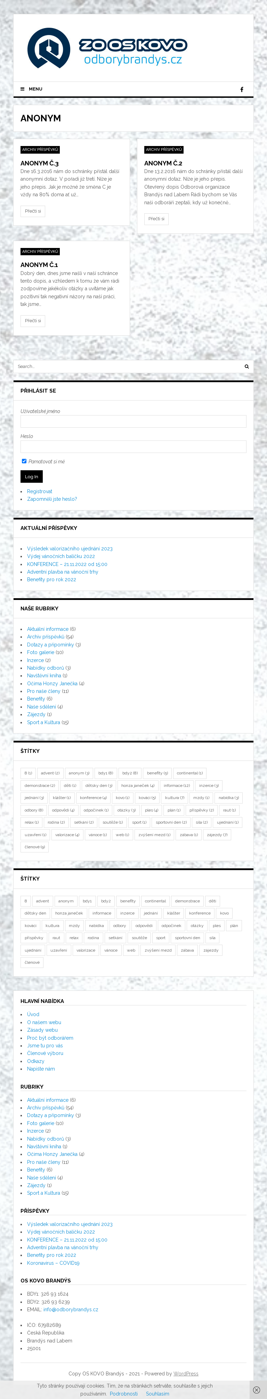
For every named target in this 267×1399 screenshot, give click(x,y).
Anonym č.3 (40, 163)
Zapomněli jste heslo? (52, 499)
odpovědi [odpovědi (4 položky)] (63, 810)
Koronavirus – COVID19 (53, 1263)
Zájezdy (36, 714)
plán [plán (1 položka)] (174, 810)
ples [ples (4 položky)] (151, 810)
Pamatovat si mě (43, 461)
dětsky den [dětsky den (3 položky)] (99, 785)
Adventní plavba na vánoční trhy (62, 572)
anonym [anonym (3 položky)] (79, 773)
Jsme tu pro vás (45, 1045)
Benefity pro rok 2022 (51, 579)
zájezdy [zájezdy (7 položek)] (217, 834)
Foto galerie (40, 652)
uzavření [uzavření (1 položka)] (35, 834)
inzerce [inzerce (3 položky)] (209, 785)
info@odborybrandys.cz (70, 1309)
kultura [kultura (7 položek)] (174, 797)
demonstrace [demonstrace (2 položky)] (40, 785)
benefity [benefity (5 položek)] (157, 773)
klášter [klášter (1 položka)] (62, 797)
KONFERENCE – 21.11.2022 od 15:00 (67, 564)
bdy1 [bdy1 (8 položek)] (105, 773)
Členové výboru (45, 1053)
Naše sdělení (41, 707)
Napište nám (41, 1069)
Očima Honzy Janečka (52, 683)
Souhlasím (157, 1394)
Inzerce (35, 660)
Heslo (27, 436)
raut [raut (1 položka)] (229, 810)
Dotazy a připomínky (50, 644)
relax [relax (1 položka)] (32, 822)
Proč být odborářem (50, 1038)
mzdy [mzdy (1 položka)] (201, 797)
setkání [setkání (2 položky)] (84, 822)
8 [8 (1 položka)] (28, 773)
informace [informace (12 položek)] (177, 785)
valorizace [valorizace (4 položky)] (67, 834)
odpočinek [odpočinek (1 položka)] (96, 810)
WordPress (186, 1373)
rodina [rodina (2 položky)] (56, 822)
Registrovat (39, 491)
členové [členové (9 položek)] (35, 846)
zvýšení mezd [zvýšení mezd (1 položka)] (154, 834)
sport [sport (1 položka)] (139, 822)
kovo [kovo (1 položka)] (122, 797)
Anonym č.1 (39, 264)
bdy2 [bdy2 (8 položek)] (130, 773)
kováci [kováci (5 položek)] (147, 797)
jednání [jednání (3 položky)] (34, 797)
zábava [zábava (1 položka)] (189, 834)
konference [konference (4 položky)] (93, 797)
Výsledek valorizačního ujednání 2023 (70, 548)
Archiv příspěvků (40, 149)
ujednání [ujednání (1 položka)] (227, 822)
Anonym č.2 (163, 163)
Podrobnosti (124, 1394)
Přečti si (33, 211)
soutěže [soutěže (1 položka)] (113, 822)
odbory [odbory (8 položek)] (34, 810)
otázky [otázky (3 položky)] (127, 810)
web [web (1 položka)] (122, 834)
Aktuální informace (47, 629)
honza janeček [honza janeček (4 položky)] (137, 785)
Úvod (33, 1014)
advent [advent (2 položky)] (50, 773)
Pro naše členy (43, 691)
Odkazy (35, 1061)
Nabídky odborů (45, 668)
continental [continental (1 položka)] (190, 773)
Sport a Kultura (43, 722)
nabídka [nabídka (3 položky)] (229, 797)
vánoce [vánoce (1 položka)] (98, 834)
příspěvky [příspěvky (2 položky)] (201, 810)
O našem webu (44, 1022)
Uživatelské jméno (40, 411)
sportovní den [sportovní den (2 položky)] (171, 822)
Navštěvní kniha (44, 675)
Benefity (36, 699)
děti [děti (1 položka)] (70, 785)
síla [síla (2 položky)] (202, 822)
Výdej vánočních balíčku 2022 (61, 556)
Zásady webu (42, 1030)
